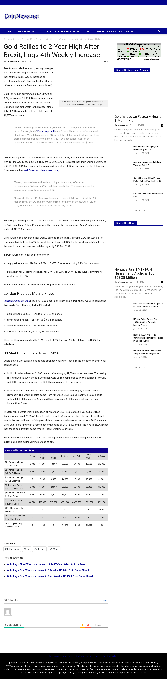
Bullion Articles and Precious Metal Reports (23, 39)
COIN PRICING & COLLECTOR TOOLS (73, 31)
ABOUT (129, 31)
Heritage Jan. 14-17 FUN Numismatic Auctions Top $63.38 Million (134, 273)
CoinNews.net (13, 61)
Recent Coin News (125, 223)
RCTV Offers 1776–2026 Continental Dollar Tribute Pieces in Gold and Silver (148, 338)
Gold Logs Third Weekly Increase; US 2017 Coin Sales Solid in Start (46, 564)
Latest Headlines (25, 31)
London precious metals (17, 300)
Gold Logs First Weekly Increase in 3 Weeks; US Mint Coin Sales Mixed (48, 570)
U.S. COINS (45, 31)
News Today (67, 656)
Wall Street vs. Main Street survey (42, 170)
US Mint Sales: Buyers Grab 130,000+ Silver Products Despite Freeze (145, 322)
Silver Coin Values (110, 656)
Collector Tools (83, 656)
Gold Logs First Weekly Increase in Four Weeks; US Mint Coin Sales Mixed (50, 576)
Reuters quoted (45, 131)
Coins (96, 656)
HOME (9, 31)
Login (104, 600)
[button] (159, 31)
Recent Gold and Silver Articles (132, 70)
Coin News (54, 656)
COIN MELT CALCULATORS (109, 31)
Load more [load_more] (139, 210)
